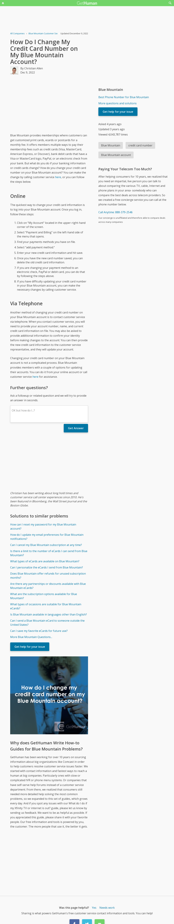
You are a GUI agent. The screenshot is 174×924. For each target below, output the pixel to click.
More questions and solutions (117, 103)
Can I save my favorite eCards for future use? (39, 631)
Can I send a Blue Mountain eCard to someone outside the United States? (47, 623)
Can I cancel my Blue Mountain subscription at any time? (46, 545)
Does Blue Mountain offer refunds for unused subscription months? (48, 576)
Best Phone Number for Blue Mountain (123, 97)
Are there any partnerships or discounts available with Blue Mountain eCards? (48, 586)
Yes (94, 908)
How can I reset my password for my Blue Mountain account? (43, 526)
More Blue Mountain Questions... (31, 637)
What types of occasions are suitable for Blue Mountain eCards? (45, 606)
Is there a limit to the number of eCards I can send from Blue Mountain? (48, 553)
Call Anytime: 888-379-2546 (115, 212)
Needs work (107, 908)
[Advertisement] (49, 104)
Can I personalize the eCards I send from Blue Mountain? (46, 567)
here (58, 177)
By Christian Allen (31, 68)
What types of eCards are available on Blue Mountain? (44, 561)
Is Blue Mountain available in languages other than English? (48, 614)
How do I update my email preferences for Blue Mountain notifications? (46, 537)
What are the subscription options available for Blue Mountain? (43, 596)
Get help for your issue (29, 647)
